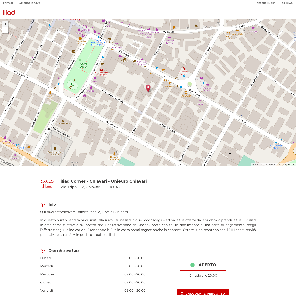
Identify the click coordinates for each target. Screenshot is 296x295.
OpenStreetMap (272, 164)
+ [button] (5, 24)
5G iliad (287, 3)
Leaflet (255, 164)
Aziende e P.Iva (29, 3)
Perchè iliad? (266, 3)
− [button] (5, 30)
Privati (8, 3)
